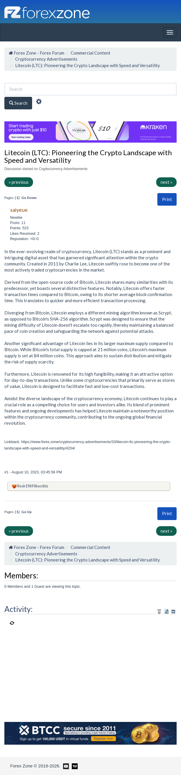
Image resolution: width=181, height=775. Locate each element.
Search (18, 103)
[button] (167, 199)
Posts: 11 (17, 223)
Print (167, 199)
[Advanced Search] (39, 102)
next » (166, 182)
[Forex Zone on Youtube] (65, 765)
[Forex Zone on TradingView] (74, 765)
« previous (19, 182)
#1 (7, 472)
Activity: (18, 609)
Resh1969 (25, 486)
